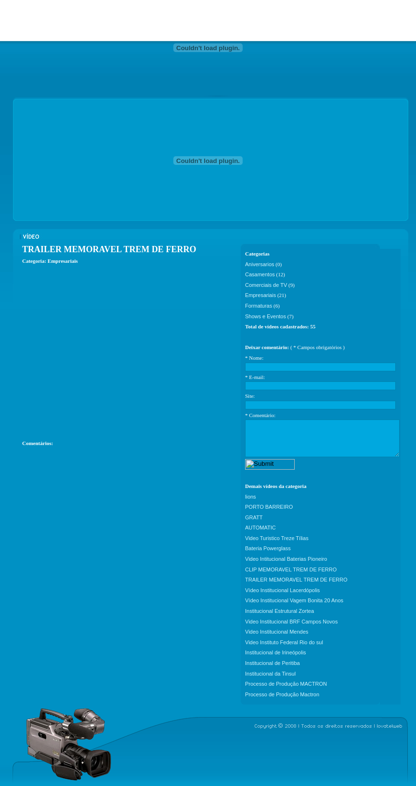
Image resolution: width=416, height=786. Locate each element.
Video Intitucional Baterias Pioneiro (286, 559)
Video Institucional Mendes (276, 632)
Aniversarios (259, 264)
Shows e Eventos (265, 316)
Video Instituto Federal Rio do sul (284, 642)
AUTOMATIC (260, 527)
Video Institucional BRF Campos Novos (291, 621)
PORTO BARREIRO (269, 507)
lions (250, 497)
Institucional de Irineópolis (275, 652)
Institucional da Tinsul (270, 674)
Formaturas (258, 306)
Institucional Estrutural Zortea (279, 611)
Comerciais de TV (266, 285)
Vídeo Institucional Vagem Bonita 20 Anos (294, 600)
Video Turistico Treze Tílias (277, 538)
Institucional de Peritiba (272, 663)
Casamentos (260, 274)
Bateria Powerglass (268, 548)
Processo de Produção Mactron (282, 694)
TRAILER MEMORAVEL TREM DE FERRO (296, 580)
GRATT (253, 517)
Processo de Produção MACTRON (286, 684)
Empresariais (260, 295)
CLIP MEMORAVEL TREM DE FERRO (291, 569)
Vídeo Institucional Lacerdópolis (282, 590)
